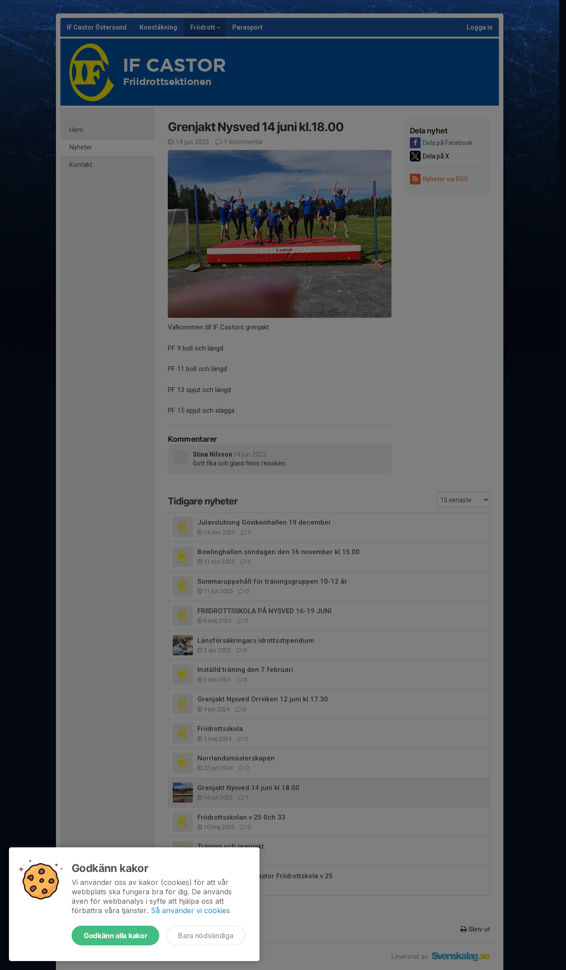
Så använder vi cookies (190, 910)
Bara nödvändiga (205, 935)
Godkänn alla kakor (115, 935)
